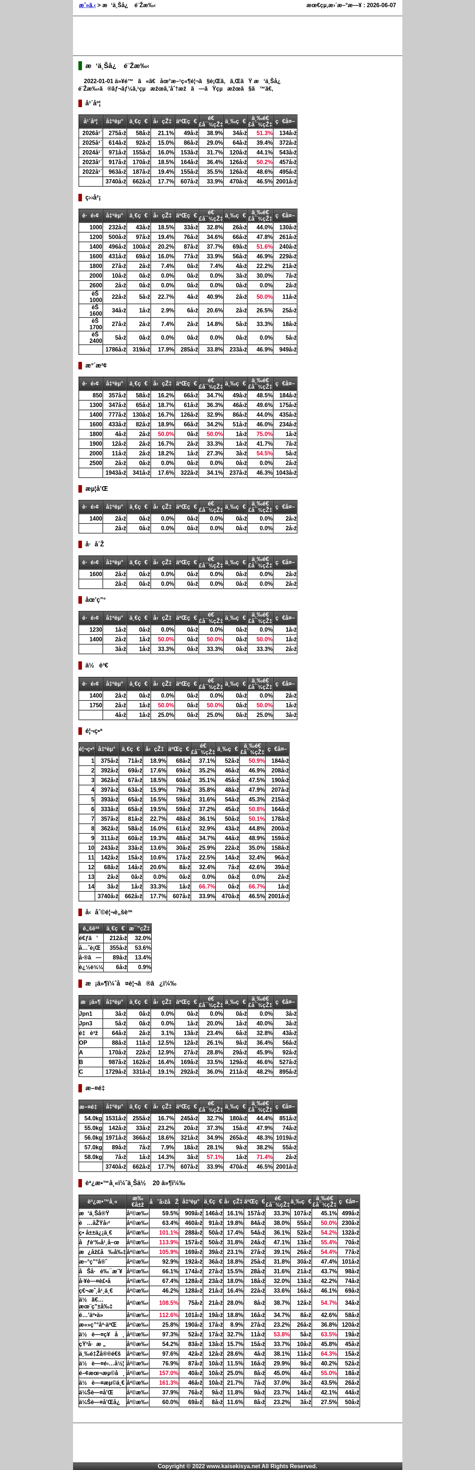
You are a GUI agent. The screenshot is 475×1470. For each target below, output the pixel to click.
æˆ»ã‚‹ (87, 5)
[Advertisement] (208, 36)
